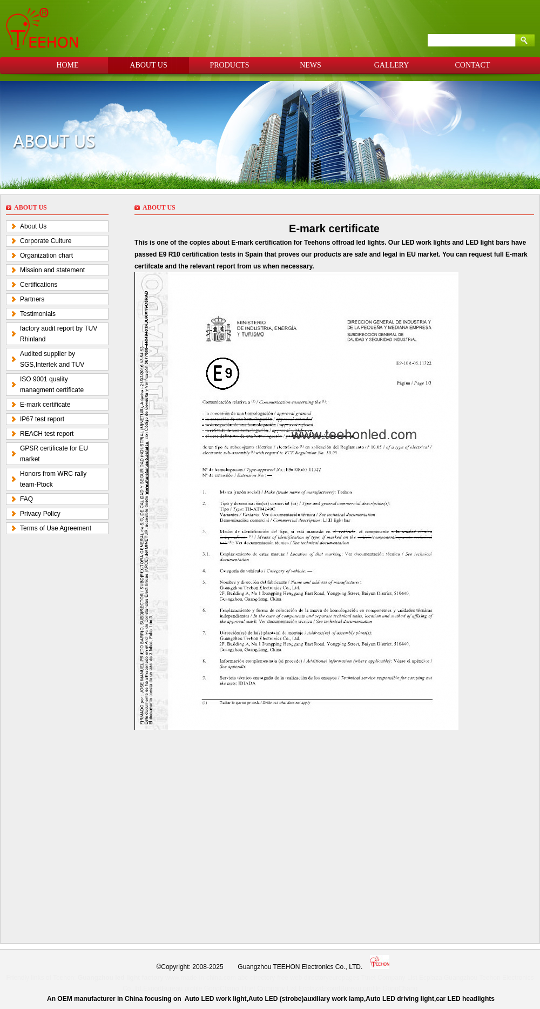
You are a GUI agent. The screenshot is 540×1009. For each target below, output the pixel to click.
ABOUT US (148, 65)
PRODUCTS (229, 65)
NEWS (310, 65)
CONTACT (472, 65)
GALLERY (391, 65)
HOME (67, 65)
